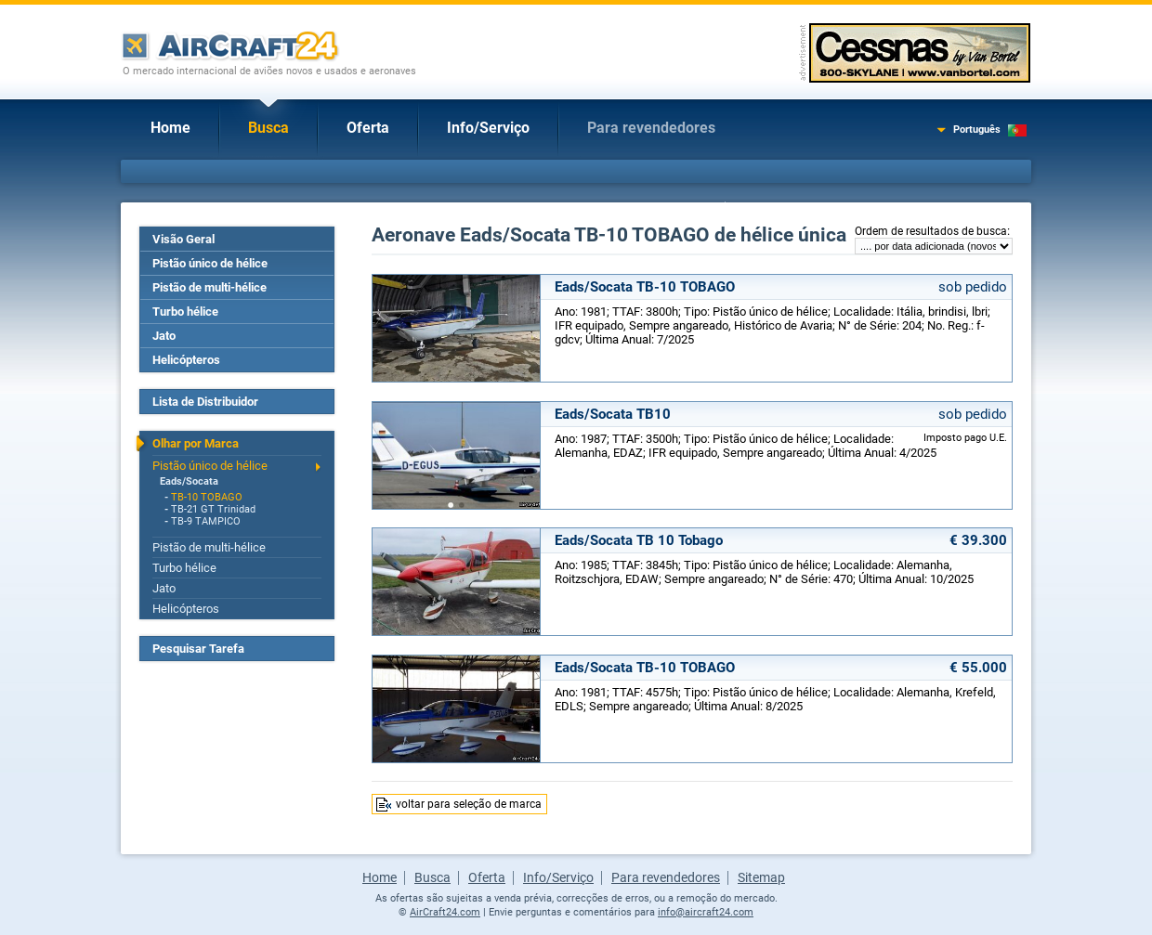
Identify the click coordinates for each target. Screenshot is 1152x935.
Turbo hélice (185, 311)
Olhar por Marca (195, 443)
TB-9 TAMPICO (206, 521)
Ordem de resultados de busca (931, 231)
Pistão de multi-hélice (209, 287)
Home (170, 127)
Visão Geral (183, 239)
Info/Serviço (488, 127)
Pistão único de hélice (210, 263)
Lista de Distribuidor (205, 402)
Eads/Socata (189, 481)
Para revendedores (651, 127)
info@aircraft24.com (705, 912)
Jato (164, 336)
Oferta (368, 127)
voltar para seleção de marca (469, 804)
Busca (268, 127)
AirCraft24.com (445, 912)
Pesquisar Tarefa (198, 649)
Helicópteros (186, 360)
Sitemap (761, 877)
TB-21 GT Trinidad (213, 509)
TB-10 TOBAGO (206, 497)
